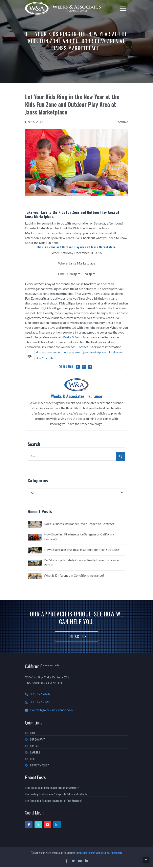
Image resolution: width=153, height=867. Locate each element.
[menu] (123, 8)
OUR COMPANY (37, 739)
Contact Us (76, 636)
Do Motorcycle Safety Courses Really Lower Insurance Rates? (81, 562)
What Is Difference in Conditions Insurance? (74, 575)
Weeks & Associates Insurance (76, 396)
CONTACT (35, 746)
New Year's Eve (45, 358)
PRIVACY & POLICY (39, 765)
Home (33, 733)
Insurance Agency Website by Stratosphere (99, 852)
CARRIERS (35, 752)
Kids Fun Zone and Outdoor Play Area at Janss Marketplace (76, 247)
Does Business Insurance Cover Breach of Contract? (79, 523)
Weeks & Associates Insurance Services (89, 337)
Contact (82, 346)
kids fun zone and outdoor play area (58, 352)
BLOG (32, 759)
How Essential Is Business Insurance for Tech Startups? (81, 549)
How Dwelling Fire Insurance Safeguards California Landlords (79, 536)
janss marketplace (94, 352)
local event (116, 352)
